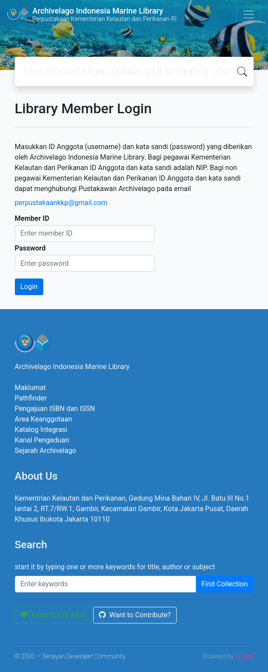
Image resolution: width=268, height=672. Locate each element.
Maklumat (30, 387)
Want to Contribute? (135, 615)
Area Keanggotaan (43, 419)
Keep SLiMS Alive (53, 615)
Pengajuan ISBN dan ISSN (55, 408)
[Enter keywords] (105, 584)
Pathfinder (31, 398)
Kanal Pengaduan (42, 440)
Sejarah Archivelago (46, 450)
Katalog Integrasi (41, 429)
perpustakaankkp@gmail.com (61, 202)
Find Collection (225, 584)
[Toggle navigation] (249, 14)
